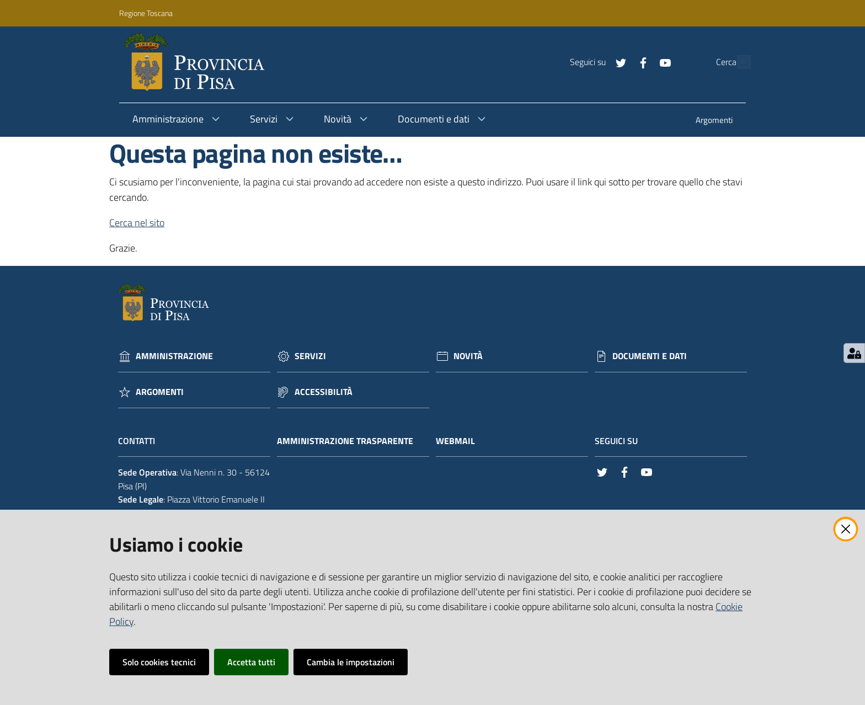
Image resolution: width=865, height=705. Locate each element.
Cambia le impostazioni (350, 662)
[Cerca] (737, 62)
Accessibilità (324, 392)
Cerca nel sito (136, 222)
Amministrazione (174, 356)
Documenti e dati (649, 356)
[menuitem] (714, 121)
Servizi (310, 356)
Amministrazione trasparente (350, 441)
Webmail (461, 441)
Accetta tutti (251, 662)
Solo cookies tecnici (159, 662)
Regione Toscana (146, 13)
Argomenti (160, 392)
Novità (468, 356)
